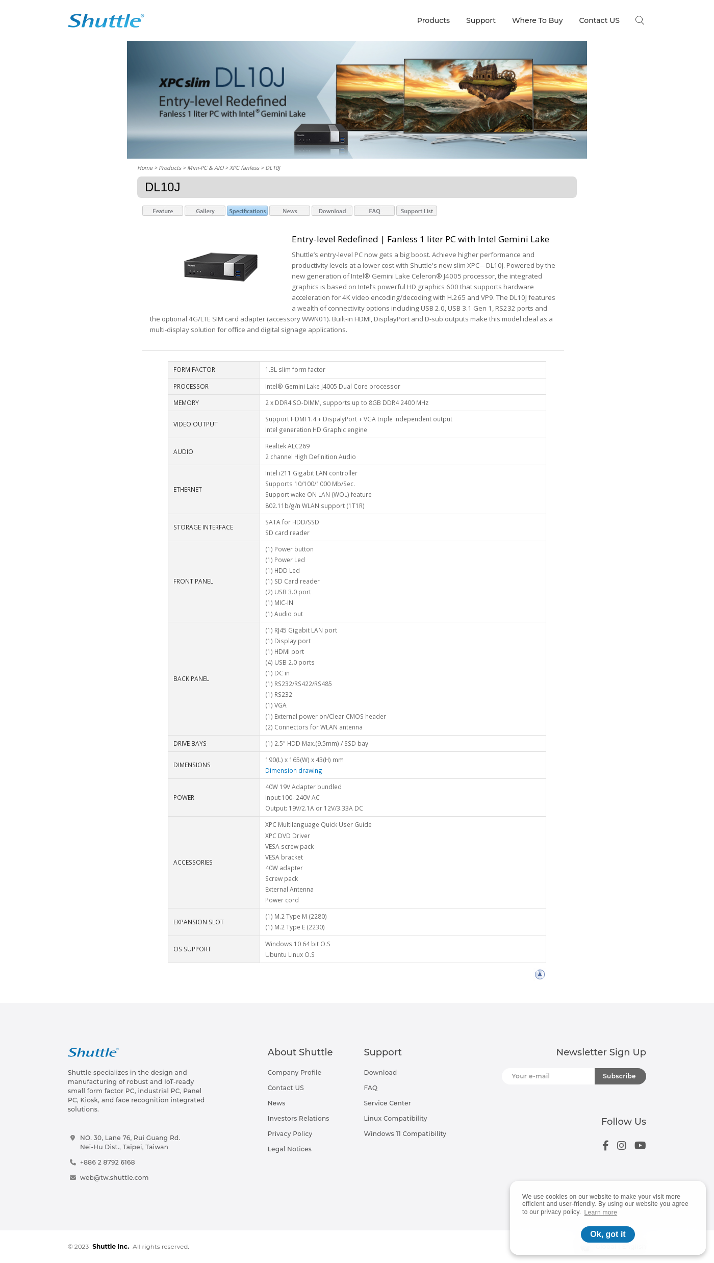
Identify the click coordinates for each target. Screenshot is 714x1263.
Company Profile (295, 1072)
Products (433, 20)
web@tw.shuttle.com (114, 1177)
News (277, 1103)
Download (380, 1072)
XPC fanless (244, 167)
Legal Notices (290, 1149)
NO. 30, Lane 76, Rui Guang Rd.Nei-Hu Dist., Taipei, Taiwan (130, 1142)
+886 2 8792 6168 (107, 1162)
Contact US (599, 20)
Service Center (387, 1103)
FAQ (370, 1088)
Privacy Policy (290, 1134)
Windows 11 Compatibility (405, 1134)
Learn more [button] (601, 1212)
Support (481, 20)
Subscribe (619, 1076)
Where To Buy (537, 20)
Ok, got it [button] (607, 1234)
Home (144, 167)
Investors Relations (298, 1118)
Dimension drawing (293, 770)
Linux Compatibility (395, 1118)
